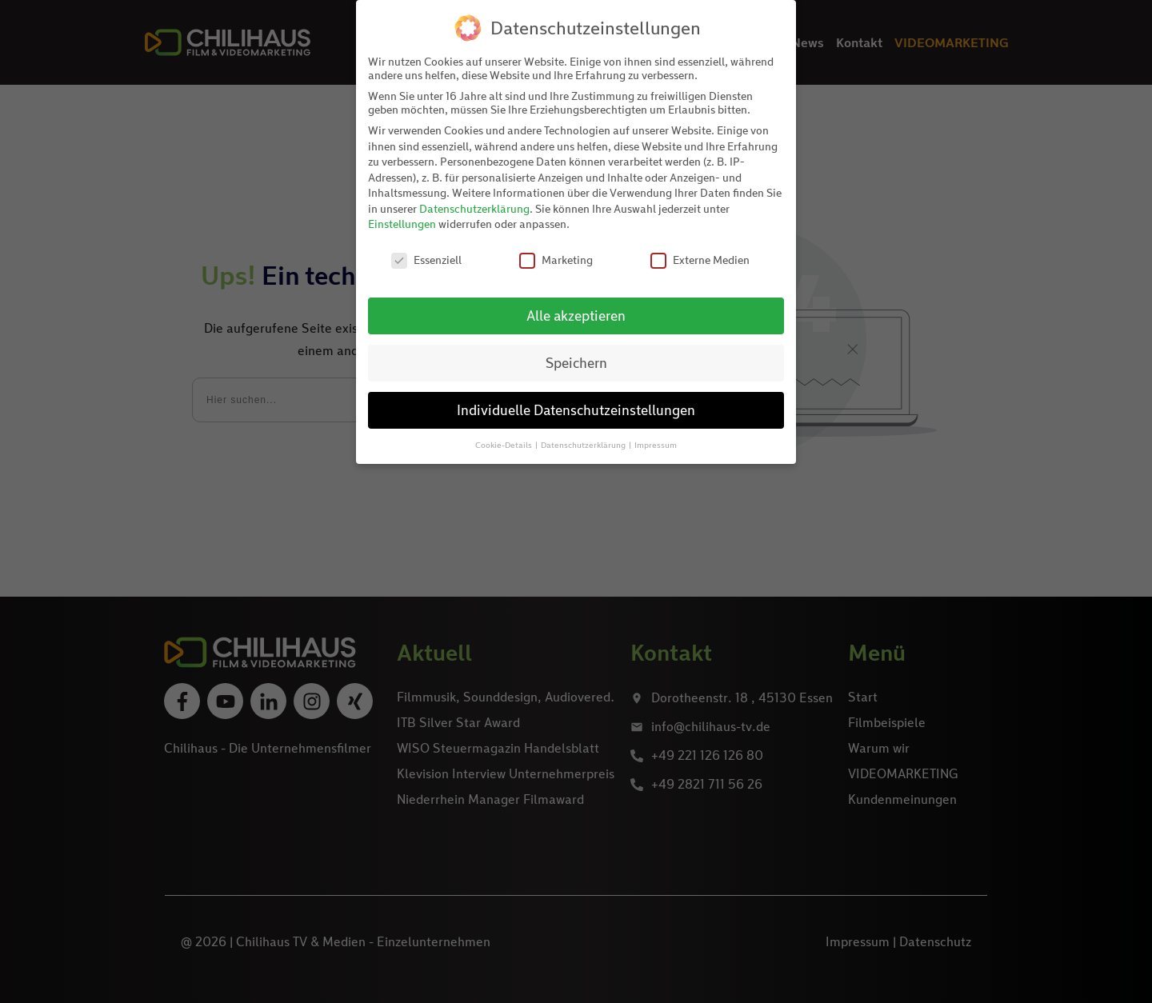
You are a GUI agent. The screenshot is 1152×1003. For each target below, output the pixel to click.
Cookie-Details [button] (504, 445)
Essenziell (426, 259)
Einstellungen (402, 223)
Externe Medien (700, 259)
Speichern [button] (576, 362)
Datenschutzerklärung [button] (584, 445)
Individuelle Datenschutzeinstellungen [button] (576, 410)
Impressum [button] (655, 445)
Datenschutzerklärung (474, 208)
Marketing (556, 259)
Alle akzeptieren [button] (576, 315)
